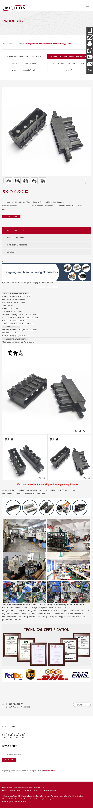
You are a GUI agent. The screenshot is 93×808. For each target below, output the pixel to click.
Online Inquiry (11, 217)
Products (19, 44)
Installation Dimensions (17, 245)
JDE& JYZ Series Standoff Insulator (24, 70)
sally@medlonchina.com (48, 790)
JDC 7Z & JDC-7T (16, 704)
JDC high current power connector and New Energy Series (70, 56)
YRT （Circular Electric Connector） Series (69, 63)
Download (11, 252)
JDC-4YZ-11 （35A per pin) (19, 707)
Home (11, 44)
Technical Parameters (16, 238)
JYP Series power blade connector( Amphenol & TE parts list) (25, 56)
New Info (69, 70)
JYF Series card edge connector (24, 63)
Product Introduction (15, 230)
